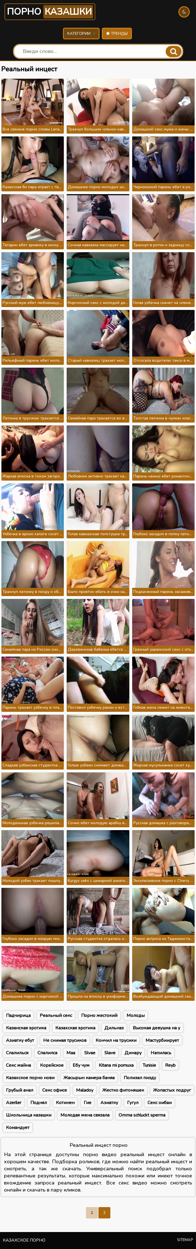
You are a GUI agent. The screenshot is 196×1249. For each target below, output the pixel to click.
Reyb (170, 1065)
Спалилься (17, 1053)
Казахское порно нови (30, 1078)
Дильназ (114, 1028)
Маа (70, 1053)
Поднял (38, 1103)
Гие (87, 1103)
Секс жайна (18, 1065)
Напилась (161, 1053)
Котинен (65, 1103)
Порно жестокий (99, 1015)
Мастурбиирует (162, 1040)
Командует (17, 1127)
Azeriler (13, 1103)
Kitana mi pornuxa (116, 1065)
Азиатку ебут (20, 1040)
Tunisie (149, 1065)
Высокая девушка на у (156, 1028)
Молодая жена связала (84, 1115)
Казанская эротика (26, 1028)
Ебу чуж (81, 1065)
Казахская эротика (75, 1028)
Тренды (117, 33)
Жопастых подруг (172, 1090)
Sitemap (185, 1239)
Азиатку (109, 1103)
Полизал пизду (140, 1078)
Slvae (89, 1053)
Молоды (136, 1015)
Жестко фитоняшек (123, 1090)
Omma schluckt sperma (142, 1115)
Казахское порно (24, 1240)
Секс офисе (54, 1090)
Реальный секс (56, 1015)
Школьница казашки (28, 1115)
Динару (133, 1053)
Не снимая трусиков (65, 1040)
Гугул (132, 1103)
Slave (109, 1053)
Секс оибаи (159, 1103)
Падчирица (18, 1015)
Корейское (52, 1065)
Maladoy (84, 1090)
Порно (50, 11)
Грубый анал (19, 1090)
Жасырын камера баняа (89, 1078)
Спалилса (47, 1053)
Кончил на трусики (116, 1040)
